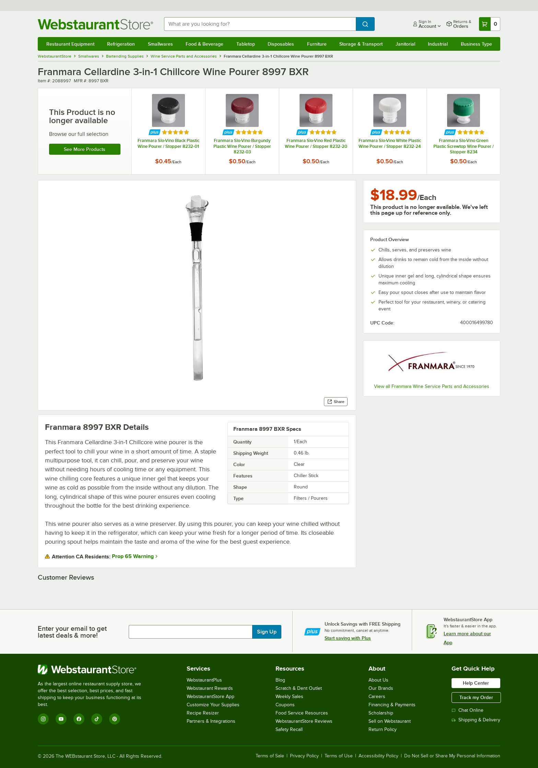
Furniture (317, 44)
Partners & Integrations (211, 721)
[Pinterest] (114, 718)
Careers (377, 696)
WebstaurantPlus (204, 680)
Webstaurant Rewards (210, 688)
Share (335, 401)
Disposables (281, 44)
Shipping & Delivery (476, 719)
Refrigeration (121, 44)
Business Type (476, 44)
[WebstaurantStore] (94, 669)
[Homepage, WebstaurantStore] (95, 24)
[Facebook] (78, 718)
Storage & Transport (361, 44)
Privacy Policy (304, 756)
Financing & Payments (392, 704)
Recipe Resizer (203, 713)
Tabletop (245, 44)
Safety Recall (289, 729)
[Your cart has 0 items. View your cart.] (489, 24)
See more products (84, 149)
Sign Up (267, 632)
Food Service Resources (302, 713)
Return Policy (383, 729)
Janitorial (405, 44)
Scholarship (381, 713)
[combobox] (260, 24)
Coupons (285, 704)
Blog (280, 680)
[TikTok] (96, 718)
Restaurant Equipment (70, 44)
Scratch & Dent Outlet (299, 688)
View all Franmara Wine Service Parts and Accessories (431, 386)
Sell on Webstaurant (390, 721)
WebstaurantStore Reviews (304, 721)
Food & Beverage (204, 44)
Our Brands (381, 688)
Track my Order (476, 697)
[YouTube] (61, 718)
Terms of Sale (270, 756)
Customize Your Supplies (213, 704)
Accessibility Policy (378, 756)
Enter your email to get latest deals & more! (72, 632)
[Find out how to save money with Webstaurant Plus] (155, 132)
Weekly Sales (289, 696)
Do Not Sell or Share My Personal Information (452, 756)
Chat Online (467, 710)
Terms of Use (339, 756)
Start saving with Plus (348, 638)
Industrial (438, 44)
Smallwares (160, 44)
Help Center (476, 683)
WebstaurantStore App (210, 696)
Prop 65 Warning (133, 556)
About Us (378, 680)
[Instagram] (43, 718)
